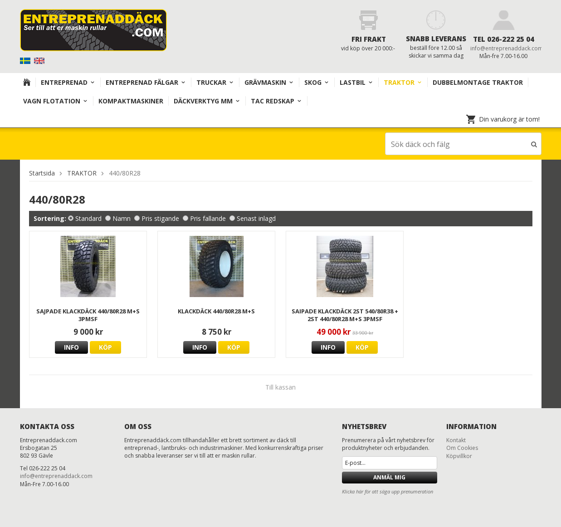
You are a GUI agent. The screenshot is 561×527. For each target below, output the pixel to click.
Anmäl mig (389, 477)
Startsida (42, 172)
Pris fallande (204, 218)
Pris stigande (156, 218)
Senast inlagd (252, 218)
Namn (118, 218)
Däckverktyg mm (207, 101)
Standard (85, 218)
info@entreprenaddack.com (506, 48)
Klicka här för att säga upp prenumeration (387, 491)
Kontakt (456, 440)
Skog (316, 82)
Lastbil (356, 82)
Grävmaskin (269, 82)
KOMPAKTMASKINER (130, 101)
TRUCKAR (215, 82)
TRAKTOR (403, 82)
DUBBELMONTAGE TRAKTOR (478, 82)
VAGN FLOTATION (55, 101)
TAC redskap (276, 101)
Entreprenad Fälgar (146, 82)
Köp (105, 346)
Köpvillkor (459, 455)
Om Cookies (462, 447)
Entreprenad (68, 82)
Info (71, 346)
